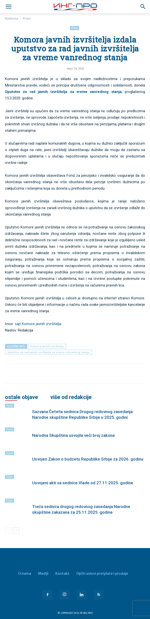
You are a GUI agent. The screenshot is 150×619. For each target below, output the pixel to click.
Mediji (43, 573)
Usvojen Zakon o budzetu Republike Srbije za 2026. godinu (87, 459)
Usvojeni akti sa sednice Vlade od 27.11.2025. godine (82, 482)
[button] (143, 6)
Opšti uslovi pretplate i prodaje (102, 573)
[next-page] (16, 531)
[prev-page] (8, 531)
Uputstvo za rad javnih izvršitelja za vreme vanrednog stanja (63, 91)
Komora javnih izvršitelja (47, 346)
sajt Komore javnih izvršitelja (38, 324)
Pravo (27, 18)
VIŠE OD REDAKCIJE (71, 397)
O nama (24, 573)
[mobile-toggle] (8, 6)
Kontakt (62, 573)
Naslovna (11, 18)
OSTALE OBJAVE (21, 397)
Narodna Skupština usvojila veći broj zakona (73, 435)
